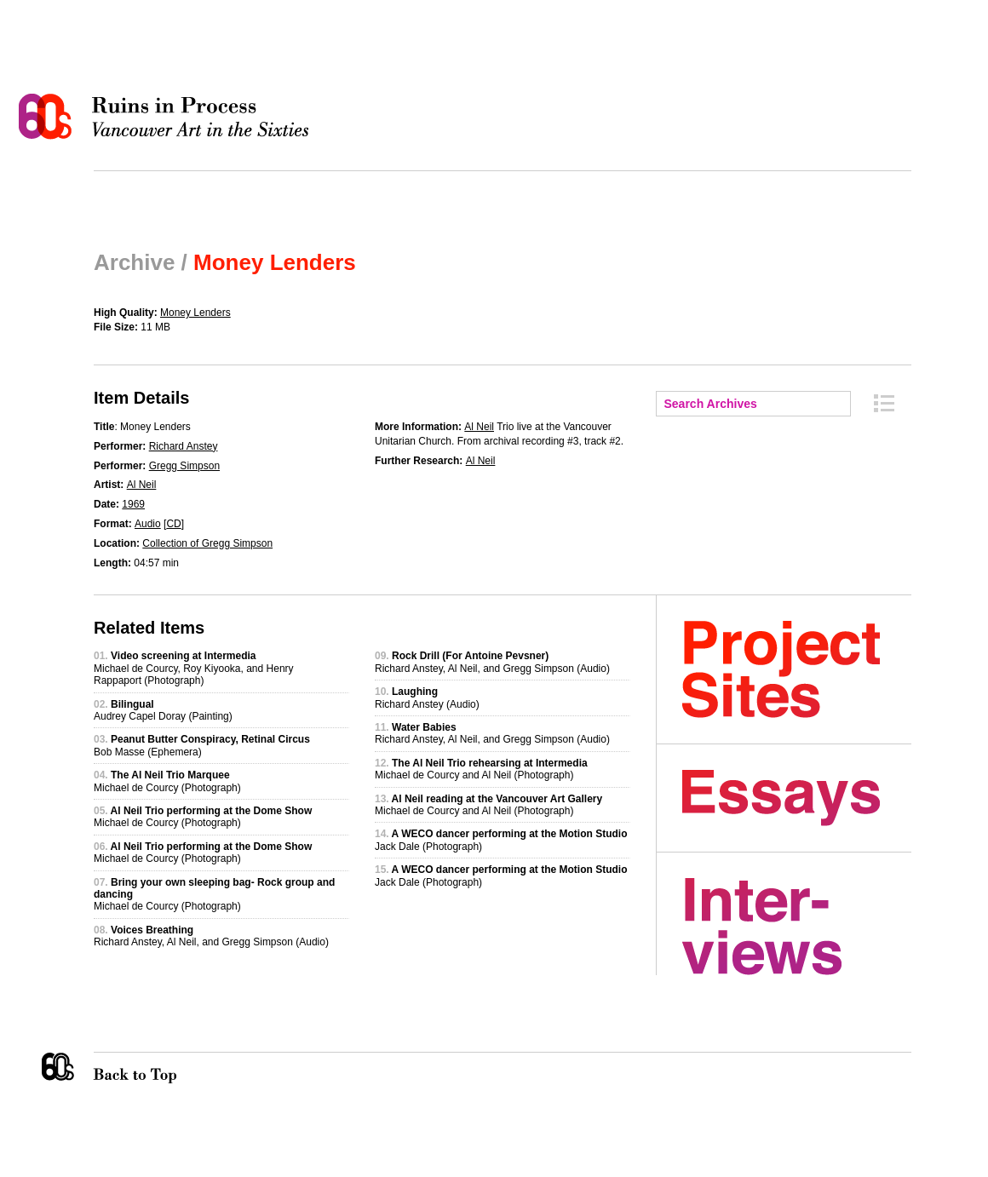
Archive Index (884, 403)
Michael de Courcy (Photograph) (167, 781)
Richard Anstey (183, 446)
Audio (148, 524)
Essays (796, 798)
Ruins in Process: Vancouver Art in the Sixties (168, 117)
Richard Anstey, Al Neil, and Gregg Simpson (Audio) (211, 936)
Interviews (796, 926)
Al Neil (142, 485)
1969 (133, 504)
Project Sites (796, 669)
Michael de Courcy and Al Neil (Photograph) (481, 769)
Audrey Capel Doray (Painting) (163, 710)
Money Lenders (195, 313)
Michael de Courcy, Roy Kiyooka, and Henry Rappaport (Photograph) (194, 668)
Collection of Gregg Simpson (207, 543)
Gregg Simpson (184, 466)
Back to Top (169, 1068)
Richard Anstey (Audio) (427, 697)
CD (173, 524)
